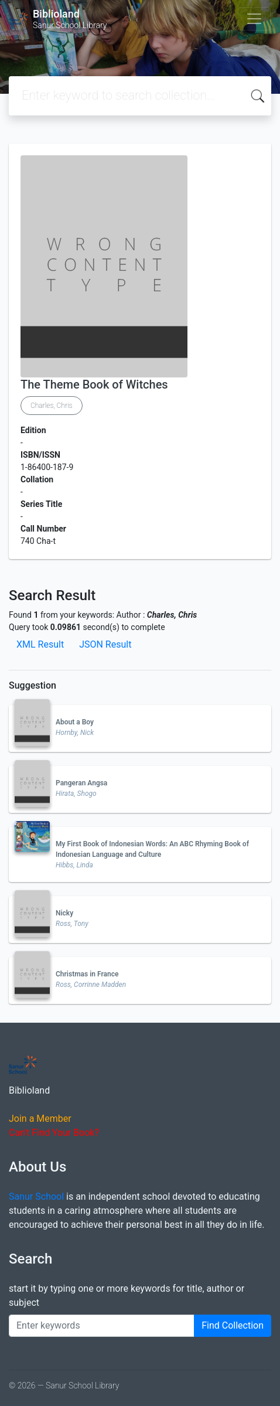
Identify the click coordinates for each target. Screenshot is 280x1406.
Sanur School (36, 1196)
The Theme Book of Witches (94, 384)
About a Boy (75, 722)
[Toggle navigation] (254, 18)
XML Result (40, 644)
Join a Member (40, 1118)
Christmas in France (87, 974)
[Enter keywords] (101, 1326)
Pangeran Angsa (81, 783)
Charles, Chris (51, 405)
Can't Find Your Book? (54, 1132)
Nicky (64, 913)
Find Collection (233, 1325)
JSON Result (105, 644)
